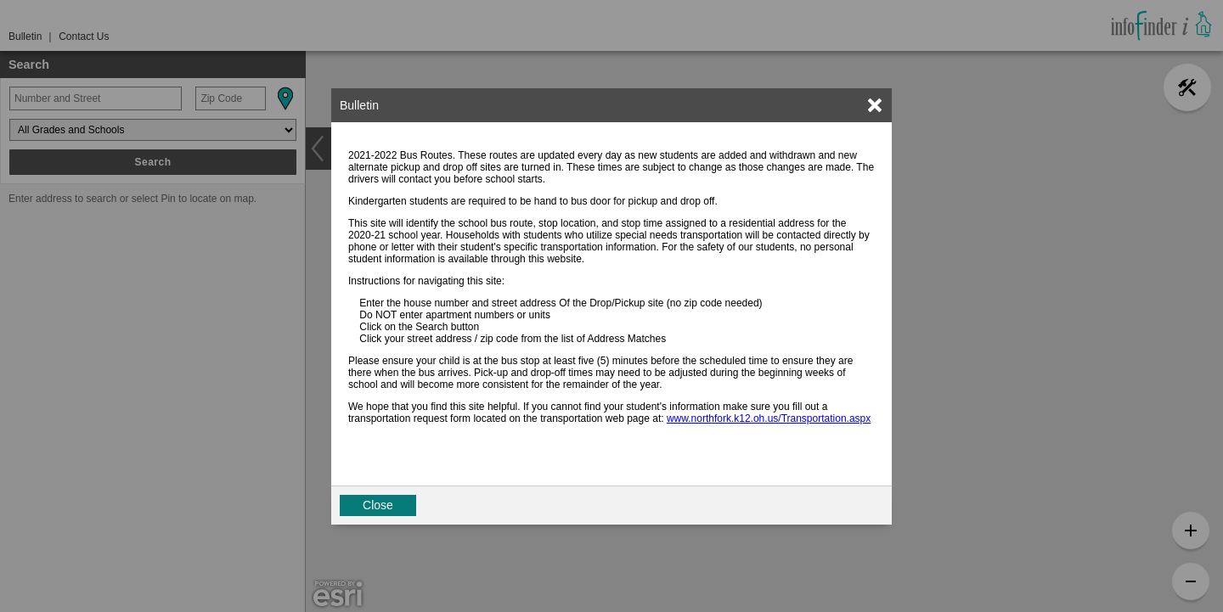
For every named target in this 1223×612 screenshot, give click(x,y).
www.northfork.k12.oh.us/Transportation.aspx (769, 418)
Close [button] (378, 505)
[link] (875, 105)
